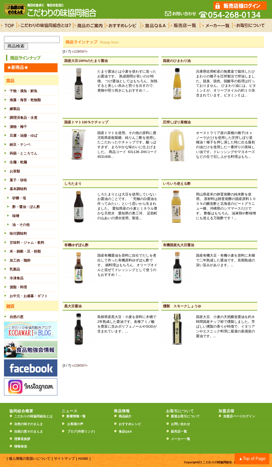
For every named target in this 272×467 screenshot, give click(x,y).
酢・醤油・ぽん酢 (26, 207)
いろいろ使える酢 (177, 184)
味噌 (15, 216)
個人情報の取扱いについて (29, 459)
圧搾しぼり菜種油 (177, 122)
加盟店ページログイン (239, 416)
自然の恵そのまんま (28, 431)
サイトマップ (64, 459)
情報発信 (20, 446)
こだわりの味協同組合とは (33, 416)
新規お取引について (185, 416)
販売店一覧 (179, 431)
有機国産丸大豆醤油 (178, 245)
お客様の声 (75, 424)
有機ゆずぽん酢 (76, 245)
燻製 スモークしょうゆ (182, 306)
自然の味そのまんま (28, 424)
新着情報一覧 (77, 416)
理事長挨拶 (22, 439)
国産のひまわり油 (177, 61)
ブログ (72, 431)
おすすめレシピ (130, 424)
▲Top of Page (251, 458)
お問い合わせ (180, 424)
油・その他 (21, 225)
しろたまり (73, 184)
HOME (83, 459)
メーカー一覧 (180, 439)
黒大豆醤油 (73, 306)
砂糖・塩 (19, 198)
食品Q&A (125, 431)
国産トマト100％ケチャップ (86, 122)
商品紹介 (125, 416)
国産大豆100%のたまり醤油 (86, 61)
